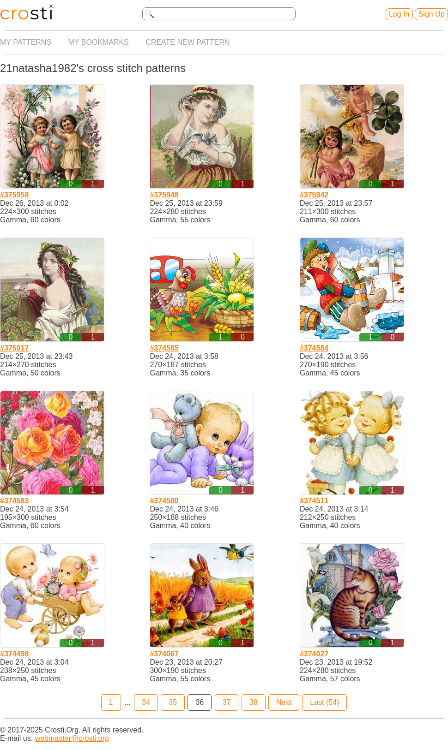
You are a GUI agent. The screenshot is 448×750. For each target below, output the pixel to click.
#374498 (14, 654)
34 (146, 702)
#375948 (164, 195)
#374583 (14, 501)
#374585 (164, 348)
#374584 (314, 348)
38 (253, 702)
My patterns (25, 42)
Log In (399, 14)
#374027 (314, 654)
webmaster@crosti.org (72, 738)
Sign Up (431, 14)
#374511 (314, 501)
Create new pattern (187, 42)
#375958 (14, 195)
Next (283, 702)
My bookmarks (98, 42)
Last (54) (324, 702)
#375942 (314, 195)
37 (227, 702)
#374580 (164, 501)
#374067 (164, 654)
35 (173, 702)
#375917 (14, 348)
